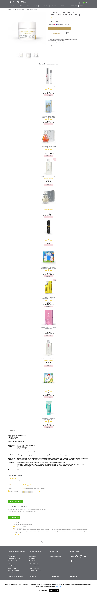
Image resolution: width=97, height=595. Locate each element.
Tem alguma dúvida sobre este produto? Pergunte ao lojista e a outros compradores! (27, 509)
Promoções (11, 573)
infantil (53, 6)
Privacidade (32, 561)
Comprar (60, 28)
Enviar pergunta (14, 517)
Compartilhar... (43, 492)
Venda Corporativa (34, 568)
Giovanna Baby (11, 9)
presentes (73, 6)
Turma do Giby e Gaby (35, 570)
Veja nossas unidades (55, 556)
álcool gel (44, 6)
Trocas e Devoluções (34, 566)
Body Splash (11, 566)
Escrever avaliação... (15, 501)
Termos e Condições (34, 563)
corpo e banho (32, 6)
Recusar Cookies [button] (43, 590)
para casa (63, 6)
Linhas (12, 6)
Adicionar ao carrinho (55, 33)
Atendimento (32, 556)
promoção (83, 6)
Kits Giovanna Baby (13, 570)
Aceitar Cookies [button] (54, 590)
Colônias (20, 6)
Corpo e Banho (12, 568)
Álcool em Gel (12, 556)
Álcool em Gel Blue (13, 561)
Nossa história (32, 558)
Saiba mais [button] (58, 586)
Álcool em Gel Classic (14, 558)
